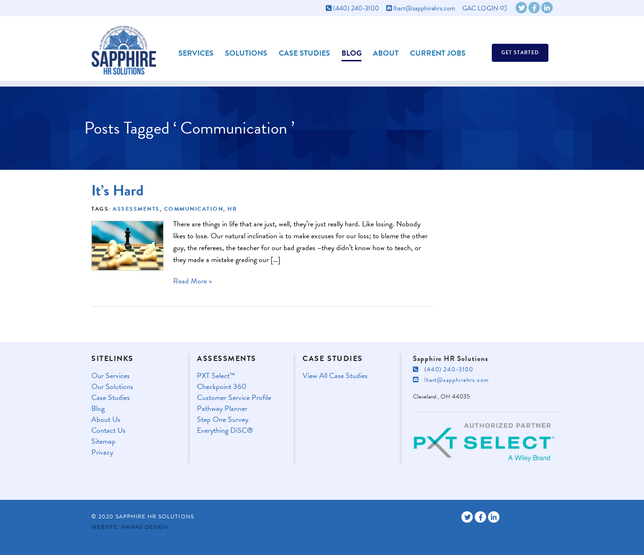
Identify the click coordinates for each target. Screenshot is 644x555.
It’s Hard (117, 190)
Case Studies (304, 53)
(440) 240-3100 (352, 8)
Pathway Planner (222, 409)
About (386, 53)
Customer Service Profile (234, 398)
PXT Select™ (216, 376)
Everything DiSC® (225, 431)
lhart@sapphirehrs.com (420, 8)
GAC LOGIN (484, 8)
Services (196, 53)
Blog (351, 53)
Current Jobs (438, 53)
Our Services (110, 376)
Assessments (136, 208)
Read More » (192, 281)
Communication (194, 208)
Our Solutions (112, 387)
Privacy (102, 452)
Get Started (520, 53)
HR (232, 208)
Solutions (246, 53)
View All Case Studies (335, 376)
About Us (105, 420)
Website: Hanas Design (129, 527)
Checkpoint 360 (221, 387)
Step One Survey (222, 420)
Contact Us (108, 431)
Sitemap (103, 442)
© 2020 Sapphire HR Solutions (142, 516)
